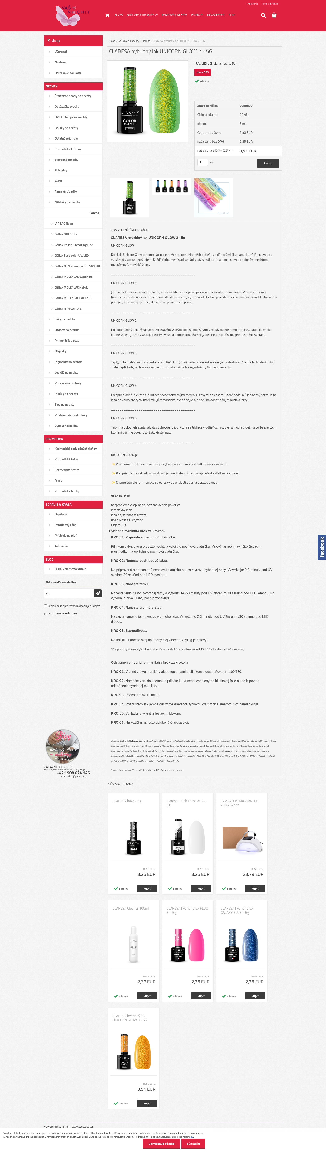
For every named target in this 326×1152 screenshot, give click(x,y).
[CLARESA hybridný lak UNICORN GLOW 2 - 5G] (147, 62)
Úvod (112, 41)
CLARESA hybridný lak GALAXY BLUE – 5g (237, 910)
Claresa (146, 41)
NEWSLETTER (215, 15)
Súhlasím (193, 1143)
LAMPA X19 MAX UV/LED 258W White (240, 803)
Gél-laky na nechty (128, 41)
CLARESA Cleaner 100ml (131, 908)
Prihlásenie (252, 4)
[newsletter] (98, 593)
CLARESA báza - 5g (127, 801)
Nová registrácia (270, 4)
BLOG (232, 15)
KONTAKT (197, 15)
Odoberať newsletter (61, 582)
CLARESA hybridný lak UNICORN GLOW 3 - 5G (130, 1018)
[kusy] (202, 162)
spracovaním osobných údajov (81, 606)
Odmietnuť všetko (161, 1143)
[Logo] (73, 15)
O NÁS (119, 15)
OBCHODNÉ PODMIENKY (142, 15)
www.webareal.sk (83, 1126)
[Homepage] (107, 15)
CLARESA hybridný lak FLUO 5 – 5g (187, 910)
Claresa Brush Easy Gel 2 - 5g (186, 803)
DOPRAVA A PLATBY (174, 15)
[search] (263, 15)
